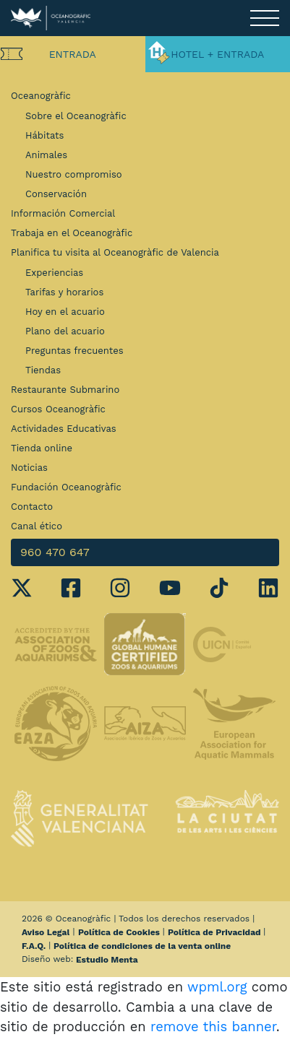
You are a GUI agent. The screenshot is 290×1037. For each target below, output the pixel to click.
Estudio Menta (107, 960)
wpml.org (217, 986)
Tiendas (43, 370)
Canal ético (36, 526)
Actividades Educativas (63, 428)
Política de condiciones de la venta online (142, 946)
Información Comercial (63, 213)
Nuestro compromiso (73, 174)
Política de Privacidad (214, 932)
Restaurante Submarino (65, 389)
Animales (46, 154)
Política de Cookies (119, 932)
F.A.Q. (34, 946)
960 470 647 (55, 552)
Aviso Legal (45, 932)
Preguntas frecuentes (74, 350)
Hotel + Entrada (217, 54)
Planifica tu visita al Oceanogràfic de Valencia (115, 252)
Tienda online (41, 448)
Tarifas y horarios (64, 292)
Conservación (56, 193)
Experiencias (54, 272)
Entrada (72, 54)
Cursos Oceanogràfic (58, 409)
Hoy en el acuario (65, 311)
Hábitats (44, 135)
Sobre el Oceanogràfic (76, 115)
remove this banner (213, 1026)
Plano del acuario (65, 331)
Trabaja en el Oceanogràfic (71, 232)
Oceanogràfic (41, 95)
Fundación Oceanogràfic (66, 487)
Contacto (32, 506)
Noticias (29, 467)
